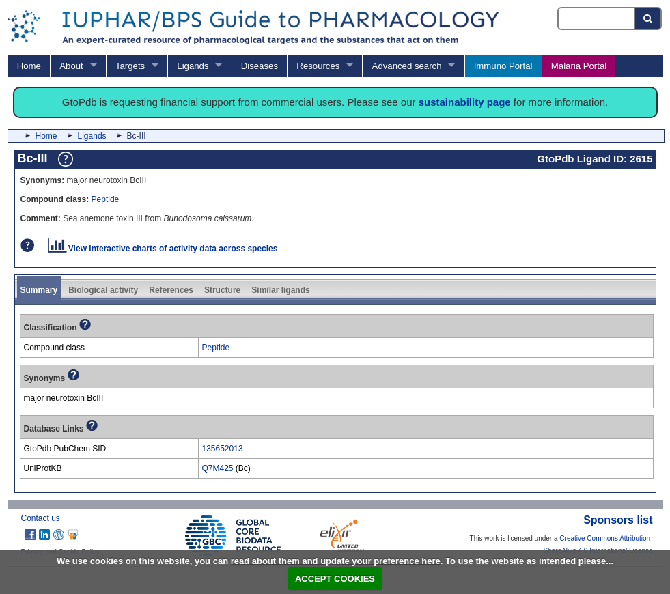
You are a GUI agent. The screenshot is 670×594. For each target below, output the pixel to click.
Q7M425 (218, 468)
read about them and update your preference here (336, 561)
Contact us (40, 518)
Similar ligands (280, 290)
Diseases (259, 66)
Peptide (106, 199)
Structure (222, 290)
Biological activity (103, 290)
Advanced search (407, 66)
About (71, 66)
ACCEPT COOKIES (335, 579)
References (171, 290)
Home (29, 66)
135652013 (222, 448)
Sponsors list (617, 520)
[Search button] (648, 18)
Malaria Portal (578, 66)
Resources (317, 66)
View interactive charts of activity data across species (163, 248)
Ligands (192, 66)
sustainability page (465, 102)
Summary (39, 290)
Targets (130, 66)
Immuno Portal (503, 66)
